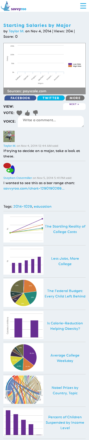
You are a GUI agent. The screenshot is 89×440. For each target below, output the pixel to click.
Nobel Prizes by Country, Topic (65, 390)
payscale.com (34, 91)
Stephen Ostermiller (17, 178)
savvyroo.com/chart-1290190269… (33, 188)
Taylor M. (16, 31)
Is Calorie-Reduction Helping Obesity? (65, 326)
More (75, 98)
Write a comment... (51, 121)
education (43, 206)
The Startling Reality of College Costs (65, 229)
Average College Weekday (65, 358)
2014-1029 (22, 206)
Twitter (51, 98)
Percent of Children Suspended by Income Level (65, 422)
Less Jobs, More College (65, 261)
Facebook (20, 98)
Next (73, 104)
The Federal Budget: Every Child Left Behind (65, 293)
